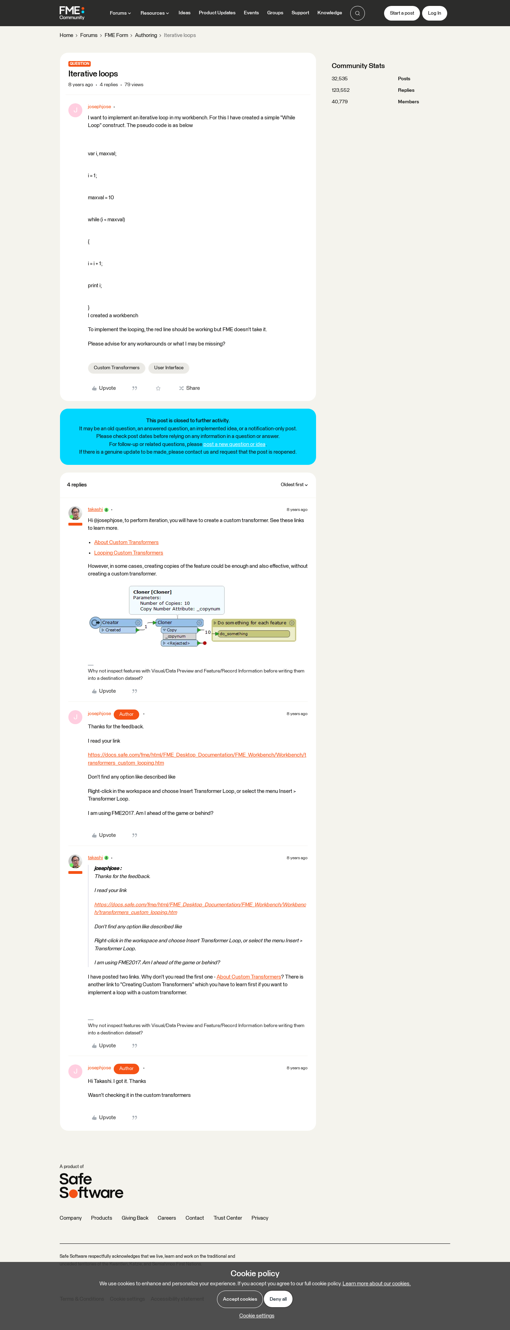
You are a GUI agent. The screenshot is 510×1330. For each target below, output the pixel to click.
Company (71, 1218)
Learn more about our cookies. (377, 1283)
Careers (167, 1218)
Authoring (146, 35)
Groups (275, 12)
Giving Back (135, 1218)
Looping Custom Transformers (128, 553)
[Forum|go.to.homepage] (72, 13)
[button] (402, 13)
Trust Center (227, 1218)
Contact (195, 1218)
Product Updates (217, 12)
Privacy (260, 1218)
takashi (95, 509)
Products (101, 1218)
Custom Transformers (117, 367)
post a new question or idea (234, 444)
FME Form (116, 35)
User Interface (168, 367)
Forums (89, 35)
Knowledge (329, 12)
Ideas (184, 12)
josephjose (99, 106)
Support (300, 12)
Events (251, 12)
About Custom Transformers (126, 542)
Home (66, 35)
